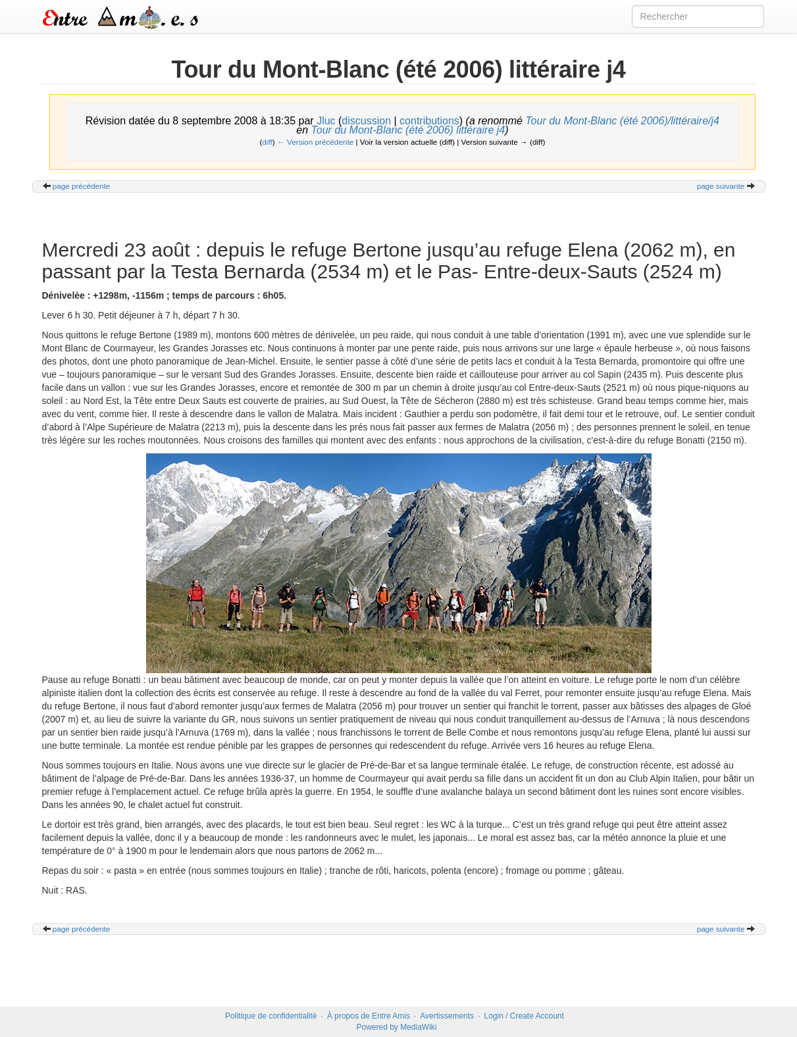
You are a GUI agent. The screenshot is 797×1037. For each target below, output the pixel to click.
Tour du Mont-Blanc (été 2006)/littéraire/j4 (622, 120)
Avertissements (447, 1016)
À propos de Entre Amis (368, 1016)
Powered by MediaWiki (396, 1027)
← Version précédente (315, 142)
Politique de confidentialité (271, 1016)
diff (267, 142)
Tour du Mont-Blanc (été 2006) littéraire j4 (408, 130)
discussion (366, 120)
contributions (429, 120)
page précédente (82, 186)
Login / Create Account (523, 1016)
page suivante (721, 186)
